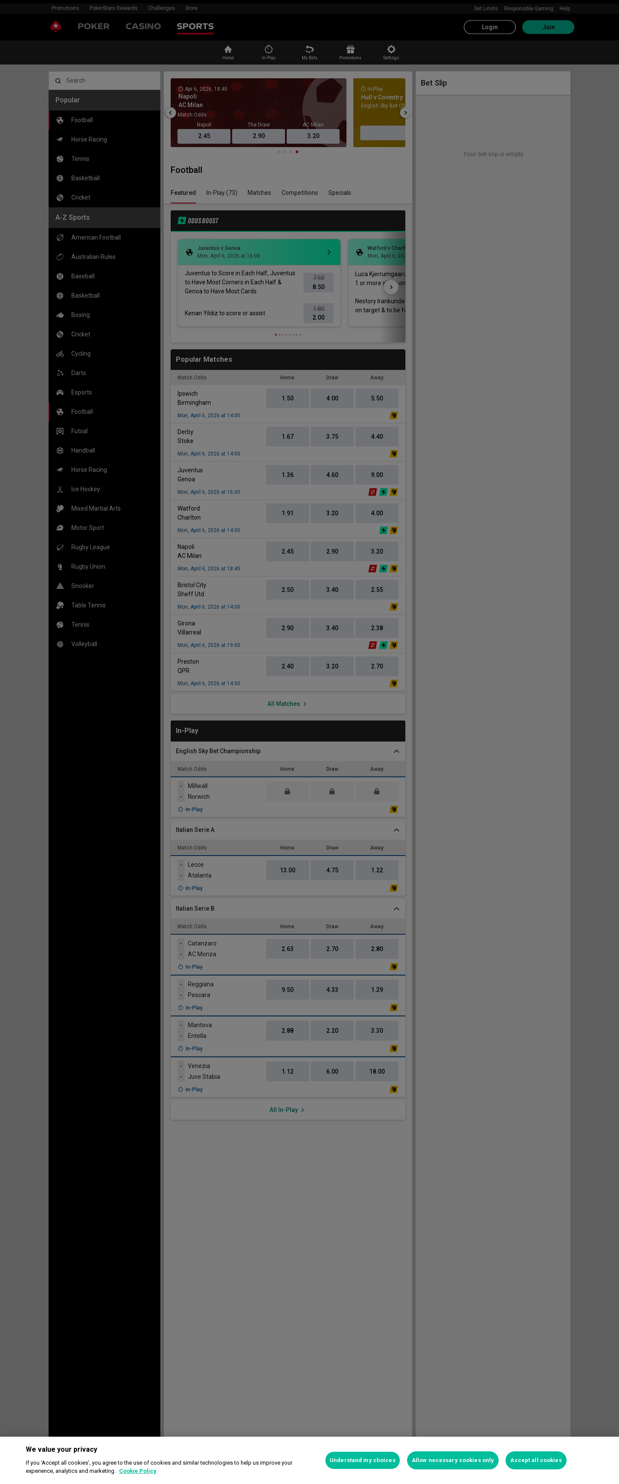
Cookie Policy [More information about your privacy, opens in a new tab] (137, 1471)
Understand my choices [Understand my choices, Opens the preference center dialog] (362, 1460)
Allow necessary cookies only (453, 1460)
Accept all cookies (535, 1460)
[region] (309, 1460)
